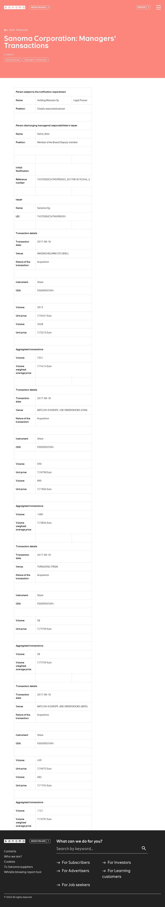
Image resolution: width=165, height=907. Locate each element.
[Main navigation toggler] (158, 7)
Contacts (10, 851)
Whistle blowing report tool (22, 872)
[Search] (144, 848)
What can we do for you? (79, 841)
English (142, 7)
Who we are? (13, 856)
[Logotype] (14, 7)
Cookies (9, 861)
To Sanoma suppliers (18, 867)
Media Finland (38, 7)
